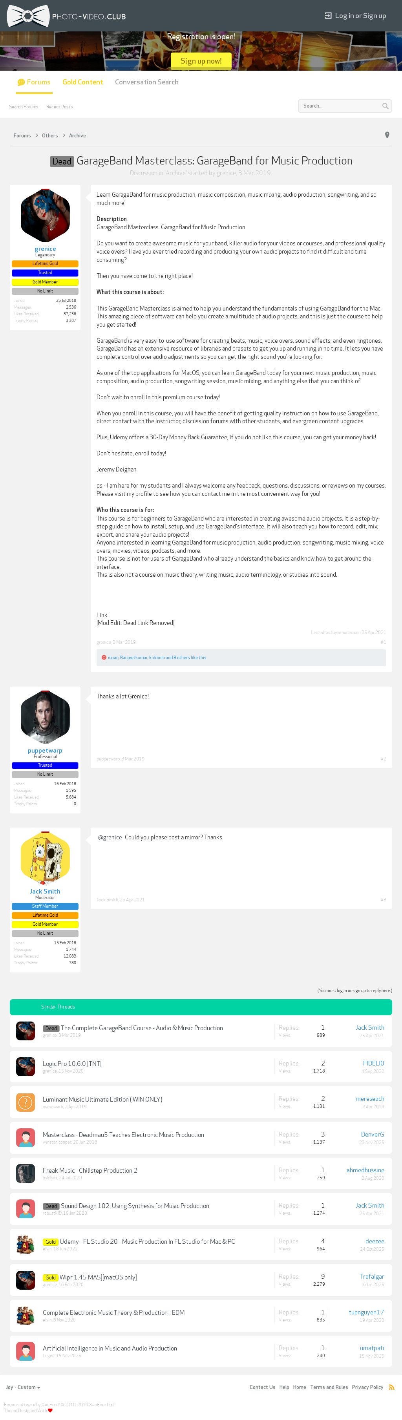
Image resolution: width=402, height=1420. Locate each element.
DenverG (372, 1135)
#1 (383, 642)
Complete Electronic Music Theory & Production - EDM (114, 1313)
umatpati (372, 1348)
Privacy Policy (368, 1387)
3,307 (71, 320)
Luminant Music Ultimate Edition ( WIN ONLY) (102, 1100)
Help (284, 1387)
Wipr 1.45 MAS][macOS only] (98, 1277)
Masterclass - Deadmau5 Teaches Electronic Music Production (123, 1135)
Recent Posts (59, 107)
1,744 (71, 949)
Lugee (49, 1355)
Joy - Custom (23, 1387)
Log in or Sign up (355, 16)
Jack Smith (107, 900)
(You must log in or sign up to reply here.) (355, 990)
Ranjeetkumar (134, 657)
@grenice (110, 837)
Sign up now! (201, 61)
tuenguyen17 (366, 1312)
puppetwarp (108, 759)
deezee (374, 1241)
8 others (182, 657)
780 (72, 963)
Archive (176, 173)
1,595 (71, 790)
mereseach (53, 1106)
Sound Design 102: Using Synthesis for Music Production (135, 1206)
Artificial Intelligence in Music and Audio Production (110, 1348)
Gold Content (82, 82)
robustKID (52, 1213)
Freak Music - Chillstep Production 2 (90, 1171)
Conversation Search (147, 82)
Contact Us (263, 1387)
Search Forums (23, 107)
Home (299, 1387)
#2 (383, 759)
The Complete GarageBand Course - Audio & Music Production (142, 1028)
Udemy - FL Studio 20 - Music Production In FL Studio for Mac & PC (147, 1242)
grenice (226, 173)
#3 (383, 900)
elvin (47, 1249)
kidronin (157, 657)
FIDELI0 (373, 1063)
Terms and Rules (329, 1387)
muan (113, 657)
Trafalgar (372, 1277)
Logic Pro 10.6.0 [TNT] (72, 1064)
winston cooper (57, 1142)
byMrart (50, 1178)
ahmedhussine (365, 1170)
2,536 (71, 307)
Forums (39, 82)
